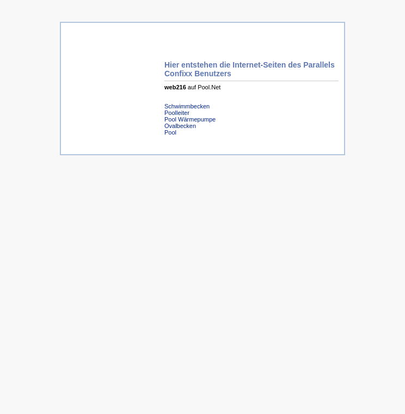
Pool (170, 132)
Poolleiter (176, 112)
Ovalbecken (180, 126)
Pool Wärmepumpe (190, 119)
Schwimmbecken (187, 106)
